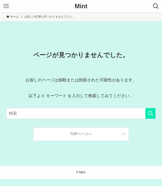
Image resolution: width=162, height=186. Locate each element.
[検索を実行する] (150, 113)
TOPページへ (81, 134)
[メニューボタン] (6, 6)
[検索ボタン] (156, 6)
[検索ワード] (81, 113)
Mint (81, 6)
